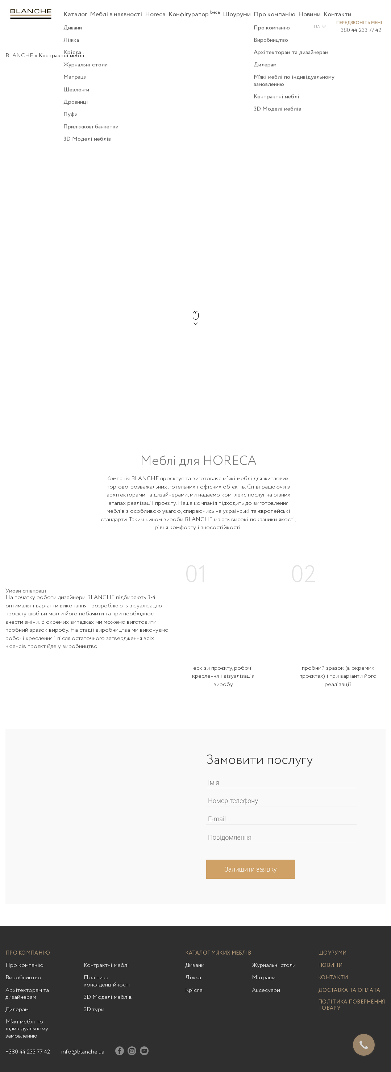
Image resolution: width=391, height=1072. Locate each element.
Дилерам (17, 1009)
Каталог (75, 14)
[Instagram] (132, 1052)
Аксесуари (266, 990)
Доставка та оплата (349, 991)
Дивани (194, 965)
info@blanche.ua (82, 1051)
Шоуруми (237, 14)
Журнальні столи (274, 965)
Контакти (338, 14)
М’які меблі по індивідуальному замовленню (26, 1028)
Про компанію (274, 14)
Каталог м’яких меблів (218, 953)
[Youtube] (144, 1052)
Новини (309, 14)
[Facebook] (119, 1052)
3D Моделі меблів (108, 997)
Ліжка (193, 977)
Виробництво (23, 977)
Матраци (263, 977)
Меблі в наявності (116, 14)
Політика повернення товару (351, 1005)
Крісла (194, 990)
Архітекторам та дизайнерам (27, 994)
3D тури (94, 1009)
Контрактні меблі (106, 965)
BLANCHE (19, 55)
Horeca (155, 14)
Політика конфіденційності (107, 981)
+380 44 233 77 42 (359, 30)
